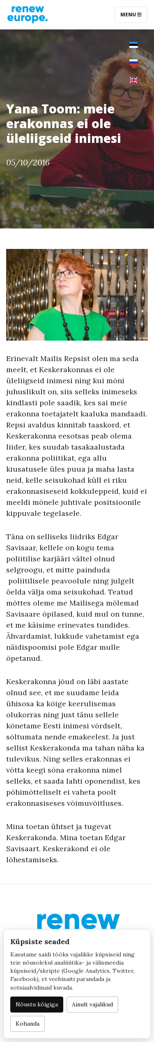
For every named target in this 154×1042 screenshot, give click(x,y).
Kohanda (27, 1023)
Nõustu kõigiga (37, 1004)
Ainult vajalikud (92, 1004)
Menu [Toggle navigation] (131, 14)
